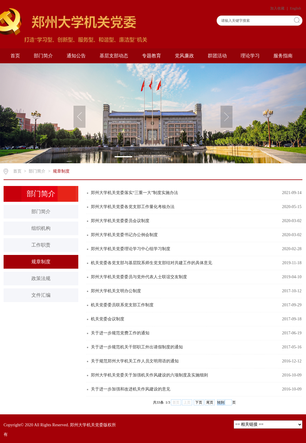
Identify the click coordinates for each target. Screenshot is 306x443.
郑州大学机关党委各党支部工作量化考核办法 (133, 206)
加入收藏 (277, 8)
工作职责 (41, 244)
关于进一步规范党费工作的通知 (120, 333)
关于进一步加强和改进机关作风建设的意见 (130, 389)
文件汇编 (41, 295)
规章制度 (61, 171)
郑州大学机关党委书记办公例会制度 (124, 235)
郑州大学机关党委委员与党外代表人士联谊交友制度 (139, 277)
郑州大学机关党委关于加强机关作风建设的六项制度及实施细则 (149, 375)
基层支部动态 (114, 55)
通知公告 (76, 55)
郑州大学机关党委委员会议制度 (120, 221)
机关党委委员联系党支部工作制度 (122, 305)
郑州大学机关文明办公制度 (116, 291)
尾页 (209, 402)
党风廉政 (184, 55)
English (295, 8)
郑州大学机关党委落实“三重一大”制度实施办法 (134, 192)
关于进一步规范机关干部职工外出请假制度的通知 (137, 347)
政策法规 (41, 278)
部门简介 (43, 55)
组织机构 (41, 228)
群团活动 (217, 55)
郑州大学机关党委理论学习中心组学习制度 (130, 249)
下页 (198, 402)
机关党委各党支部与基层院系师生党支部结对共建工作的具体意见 (151, 263)
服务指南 (283, 55)
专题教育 (151, 55)
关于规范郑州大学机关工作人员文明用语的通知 (135, 361)
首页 (15, 55)
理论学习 (250, 55)
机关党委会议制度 (107, 319)
